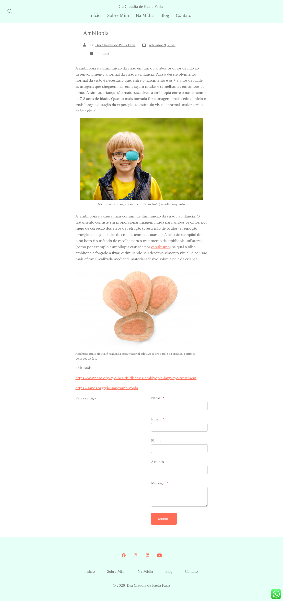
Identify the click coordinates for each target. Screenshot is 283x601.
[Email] (179, 427)
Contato (183, 15)
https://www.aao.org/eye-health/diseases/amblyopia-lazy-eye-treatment (136, 378)
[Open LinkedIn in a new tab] (147, 555)
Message (159, 483)
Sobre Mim (118, 15)
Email (157, 419)
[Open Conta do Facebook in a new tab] (123, 555)
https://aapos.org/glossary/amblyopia (106, 388)
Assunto (157, 462)
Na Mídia (145, 15)
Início (94, 15)
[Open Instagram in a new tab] (135, 555)
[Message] (179, 497)
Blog (164, 15)
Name (157, 398)
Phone (156, 441)
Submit (164, 519)
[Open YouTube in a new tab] (159, 555)
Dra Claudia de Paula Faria (115, 45)
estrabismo (160, 247)
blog (106, 53)
